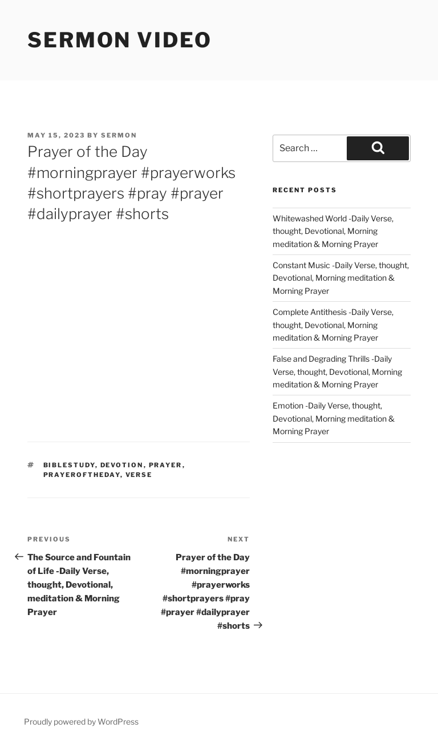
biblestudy (69, 465)
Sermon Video (119, 39)
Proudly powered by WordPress (81, 721)
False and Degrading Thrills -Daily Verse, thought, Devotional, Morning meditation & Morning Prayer (337, 371)
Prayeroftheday (81, 475)
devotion (122, 465)
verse (139, 475)
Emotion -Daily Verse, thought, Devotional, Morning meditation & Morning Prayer (334, 418)
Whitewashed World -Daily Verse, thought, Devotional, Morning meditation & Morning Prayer (333, 231)
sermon (119, 135)
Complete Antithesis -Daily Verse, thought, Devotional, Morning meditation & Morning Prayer (333, 324)
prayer (165, 465)
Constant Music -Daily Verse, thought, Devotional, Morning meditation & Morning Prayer (341, 278)
